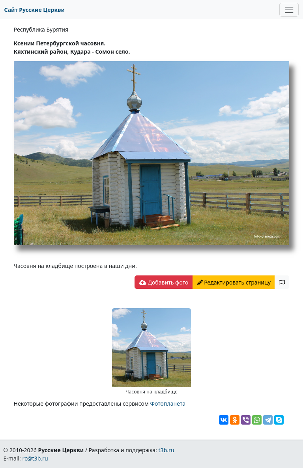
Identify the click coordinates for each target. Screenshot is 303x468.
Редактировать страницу (234, 282)
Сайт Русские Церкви (34, 9)
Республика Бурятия (41, 29)
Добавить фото (163, 282)
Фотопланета (167, 403)
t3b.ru (166, 450)
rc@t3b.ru (35, 458)
